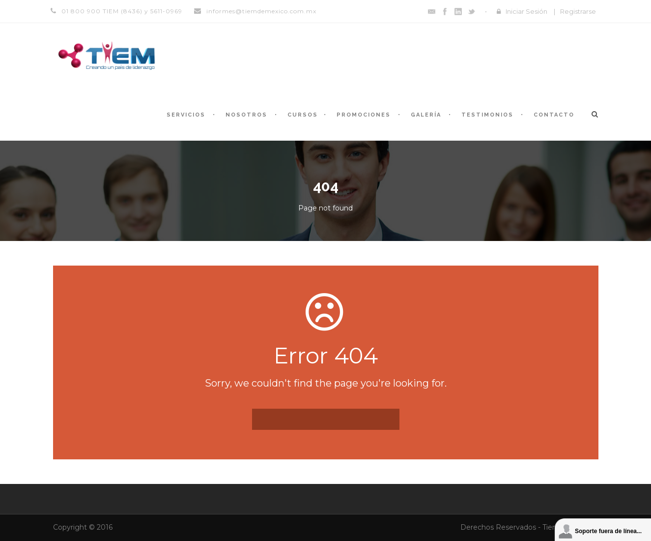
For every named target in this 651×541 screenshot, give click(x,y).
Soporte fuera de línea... (608, 531)
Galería (426, 115)
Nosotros (246, 115)
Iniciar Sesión (526, 11)
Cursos (302, 115)
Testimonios (487, 115)
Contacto (554, 115)
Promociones (364, 115)
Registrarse (578, 11)
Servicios (186, 115)
